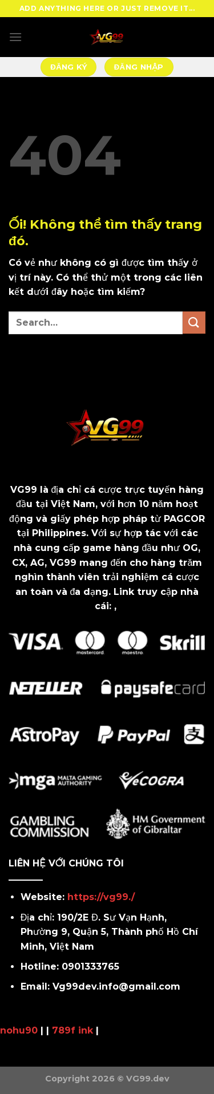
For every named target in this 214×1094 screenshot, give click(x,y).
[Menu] (15, 37)
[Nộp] (194, 322)
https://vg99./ (101, 897)
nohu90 (19, 1030)
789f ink (72, 1030)
